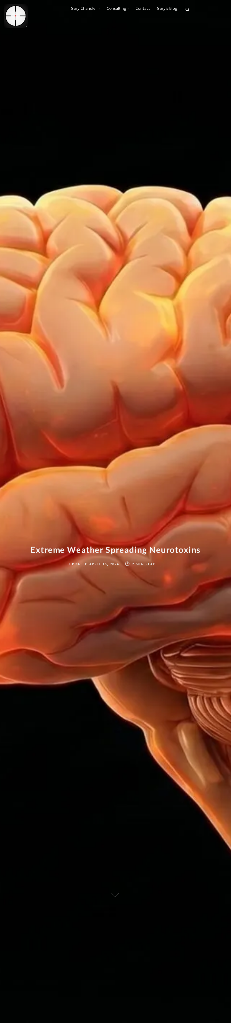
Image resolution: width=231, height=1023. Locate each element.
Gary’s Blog (176, 9)
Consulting (120, 9)
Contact (149, 9)
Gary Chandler (85, 9)
